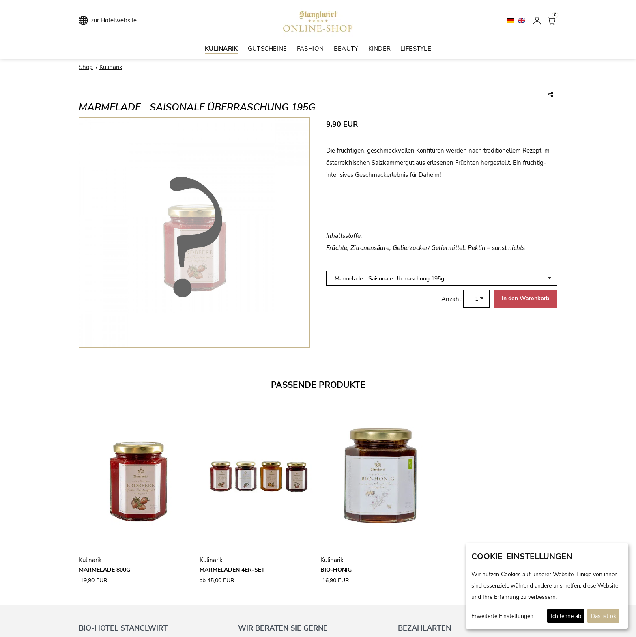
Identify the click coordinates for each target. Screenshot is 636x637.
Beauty (346, 49)
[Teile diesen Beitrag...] (550, 95)
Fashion (310, 49)
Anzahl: (451, 299)
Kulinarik (221, 49)
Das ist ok (603, 616)
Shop (86, 67)
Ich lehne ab (566, 616)
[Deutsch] (511, 20)
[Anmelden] (537, 20)
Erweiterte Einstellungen (502, 616)
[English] (521, 20)
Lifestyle (415, 49)
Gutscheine (267, 49)
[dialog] (547, 586)
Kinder (379, 49)
